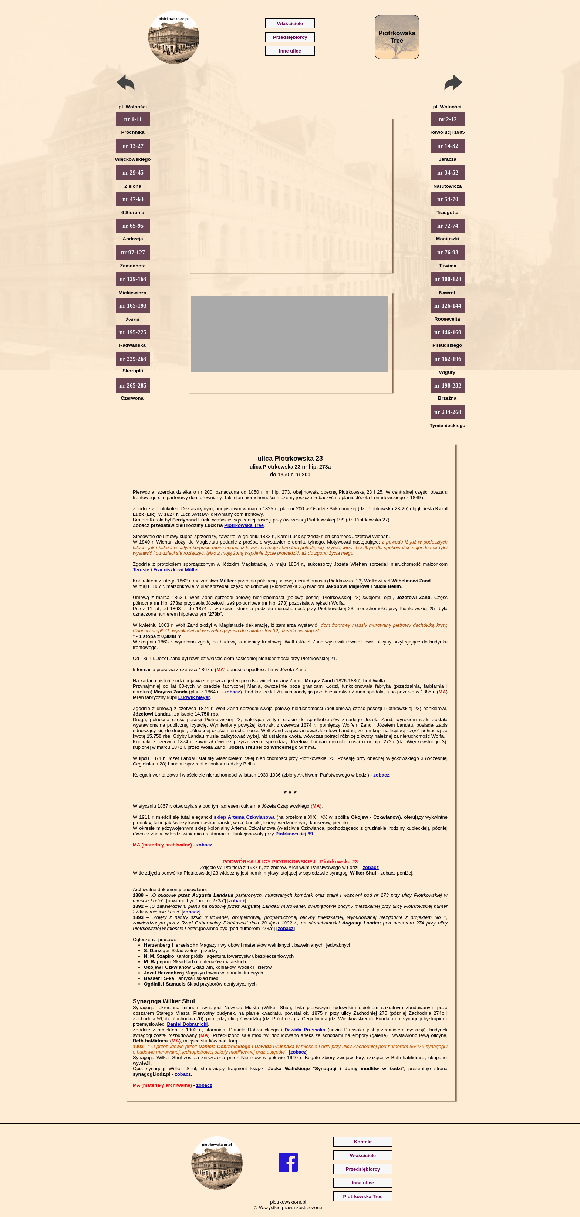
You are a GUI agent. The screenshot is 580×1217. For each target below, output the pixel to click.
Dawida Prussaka (304, 1029)
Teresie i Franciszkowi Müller (166, 569)
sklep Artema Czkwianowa (244, 817)
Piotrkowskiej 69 (294, 833)
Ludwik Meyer (194, 697)
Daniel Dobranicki (187, 1024)
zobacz (232, 691)
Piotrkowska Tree (244, 525)
